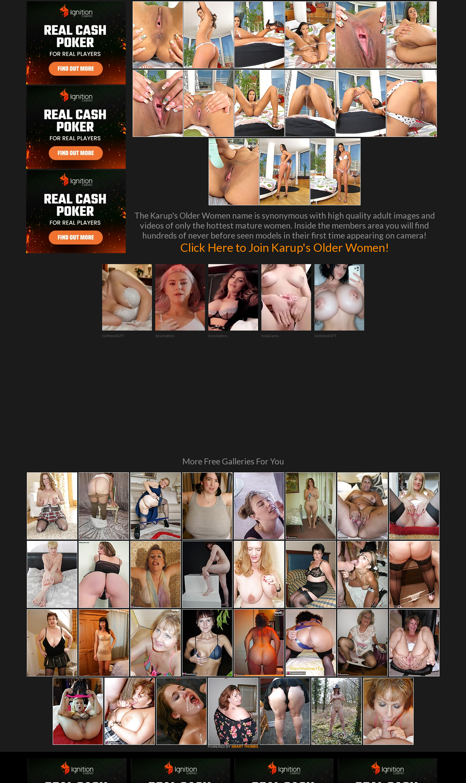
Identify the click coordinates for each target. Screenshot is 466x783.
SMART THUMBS (244, 656)
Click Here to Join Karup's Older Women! (284, 247)
